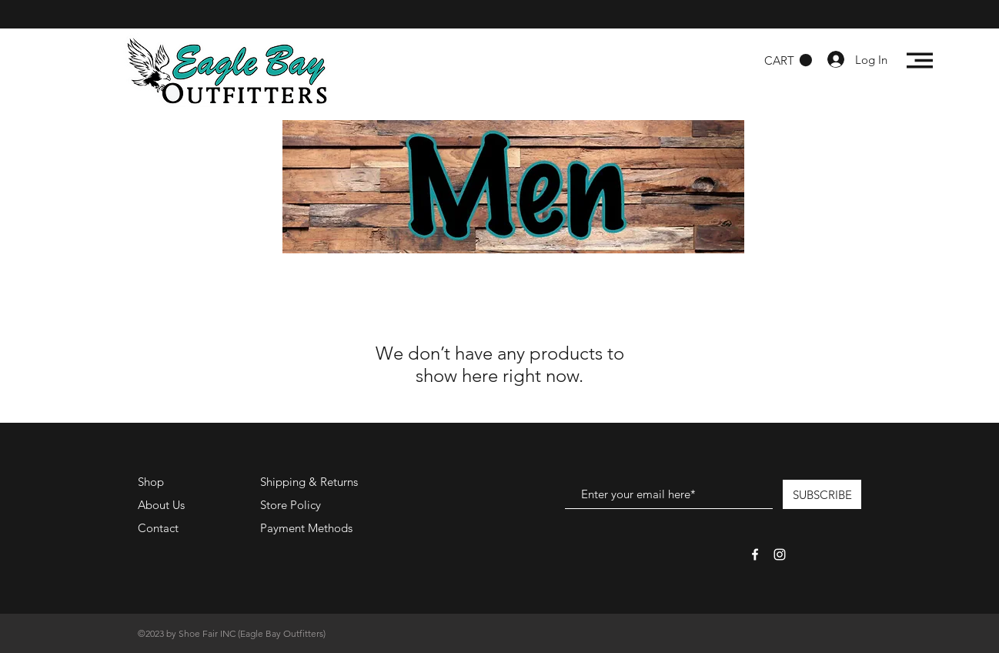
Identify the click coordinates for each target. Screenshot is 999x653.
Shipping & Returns (309, 481)
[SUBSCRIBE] (822, 494)
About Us (161, 504)
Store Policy (290, 504)
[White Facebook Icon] (755, 554)
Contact (158, 528)
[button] (788, 60)
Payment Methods (308, 528)
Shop (151, 481)
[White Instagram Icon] (779, 554)
